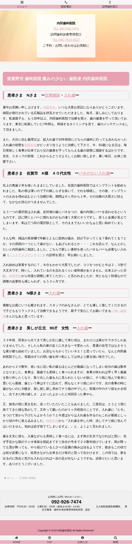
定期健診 (52, 95)
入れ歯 (69, 95)
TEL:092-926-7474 (66, 28)
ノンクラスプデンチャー (26, 255)
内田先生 (49, 107)
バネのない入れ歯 (94, 173)
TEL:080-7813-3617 (66, 40)
